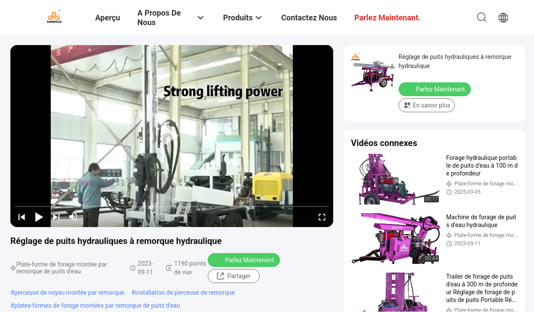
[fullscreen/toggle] (322, 216)
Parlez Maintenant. (245, 259)
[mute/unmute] (73, 216)
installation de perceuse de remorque (185, 292)
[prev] (21, 216)
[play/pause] (39, 216)
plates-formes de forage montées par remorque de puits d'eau (97, 305)
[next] (56, 216)
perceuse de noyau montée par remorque (69, 292)
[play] (172, 136)
